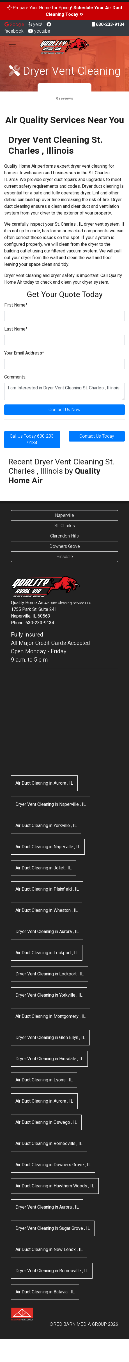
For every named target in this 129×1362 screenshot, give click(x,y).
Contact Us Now (64, 409)
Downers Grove (64, 546)
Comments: (15, 377)
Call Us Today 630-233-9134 (32, 439)
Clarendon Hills (64, 536)
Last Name (15, 329)
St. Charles (64, 525)
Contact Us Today (96, 436)
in (44, 783)
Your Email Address (24, 353)
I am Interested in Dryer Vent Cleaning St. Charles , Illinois (64, 391)
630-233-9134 (108, 24)
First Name (15, 305)
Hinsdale (64, 556)
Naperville (64, 515)
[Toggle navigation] (12, 46)
